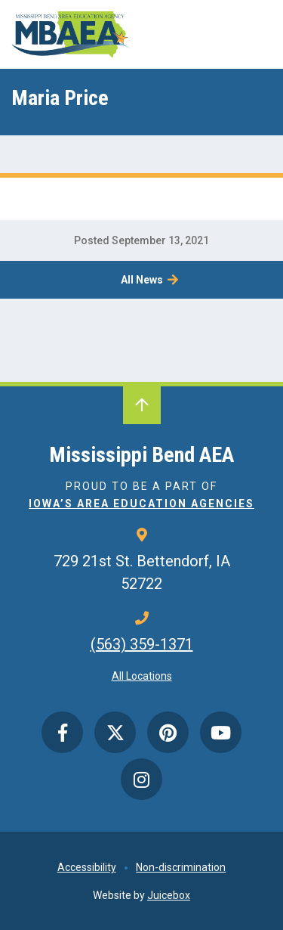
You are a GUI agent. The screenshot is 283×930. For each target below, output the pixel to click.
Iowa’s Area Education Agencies (141, 504)
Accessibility (86, 867)
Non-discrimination (181, 867)
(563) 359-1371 (142, 644)
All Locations (142, 676)
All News (142, 280)
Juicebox (168, 895)
